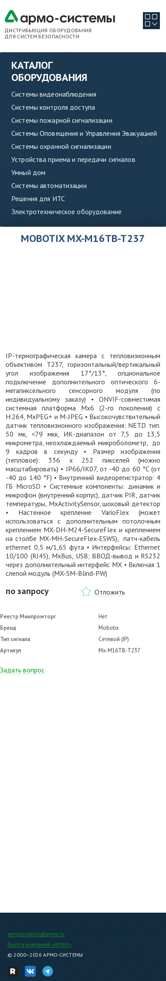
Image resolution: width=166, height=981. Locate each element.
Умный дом (28, 172)
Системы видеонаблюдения (53, 94)
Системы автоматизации (49, 185)
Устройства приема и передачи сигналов (73, 159)
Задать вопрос (22, 669)
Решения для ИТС (38, 198)
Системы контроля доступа (53, 107)
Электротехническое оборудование (66, 211)
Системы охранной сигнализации (61, 146)
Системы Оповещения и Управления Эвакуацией (84, 133)
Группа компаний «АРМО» (39, 944)
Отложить (110, 592)
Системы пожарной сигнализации (61, 120)
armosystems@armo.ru (35, 934)
